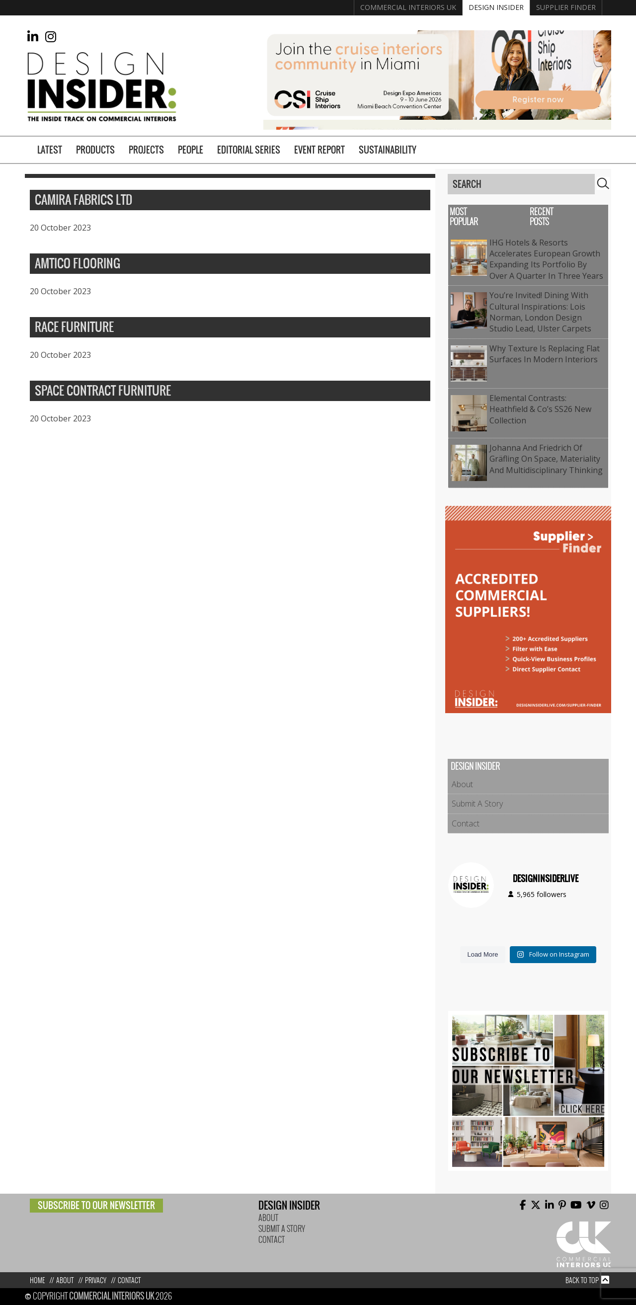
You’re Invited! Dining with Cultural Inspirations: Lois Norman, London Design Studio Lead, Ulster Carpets (540, 312)
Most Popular (464, 217)
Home (37, 1280)
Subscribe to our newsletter (96, 1205)
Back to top (582, 1280)
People (190, 150)
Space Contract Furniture (103, 391)
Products (95, 150)
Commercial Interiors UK (408, 7)
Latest (49, 150)
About (462, 784)
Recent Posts (541, 217)
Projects (146, 150)
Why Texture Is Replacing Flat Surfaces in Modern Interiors (544, 354)
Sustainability (387, 150)
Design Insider (496, 7)
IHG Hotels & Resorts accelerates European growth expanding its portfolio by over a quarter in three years (546, 259)
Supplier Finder (566, 7)
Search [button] (603, 183)
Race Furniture (74, 327)
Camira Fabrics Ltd (83, 200)
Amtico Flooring (77, 263)
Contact (465, 823)
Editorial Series (248, 150)
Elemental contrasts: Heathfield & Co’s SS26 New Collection (540, 409)
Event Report (319, 150)
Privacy (95, 1280)
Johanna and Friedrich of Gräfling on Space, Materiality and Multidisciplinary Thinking (546, 459)
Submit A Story (477, 803)
